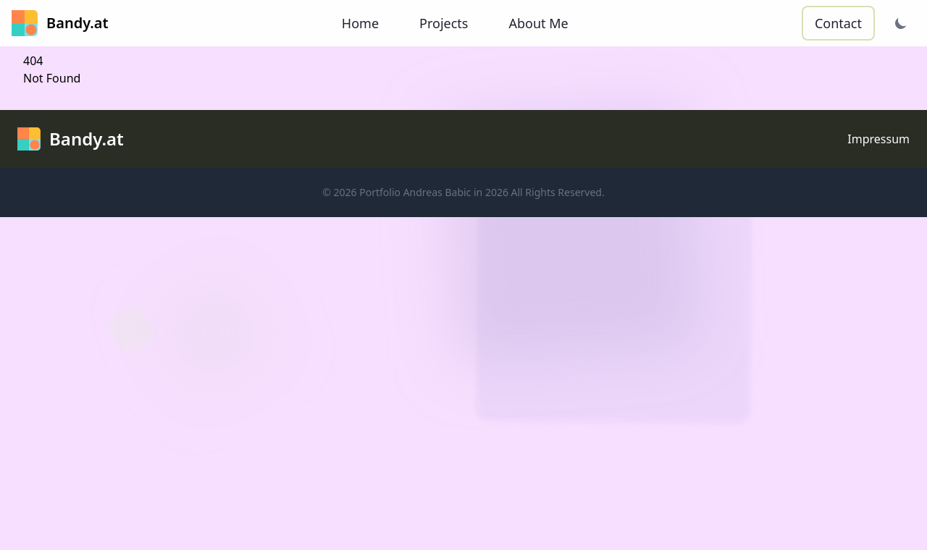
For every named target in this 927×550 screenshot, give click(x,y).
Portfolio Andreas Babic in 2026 (433, 192)
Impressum (878, 139)
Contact (838, 23)
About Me (538, 23)
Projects (443, 23)
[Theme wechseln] (900, 23)
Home (360, 23)
